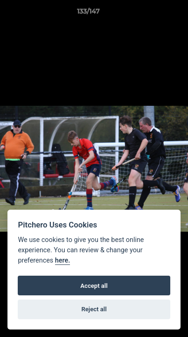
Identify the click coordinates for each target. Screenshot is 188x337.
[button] (154, 13)
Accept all (93, 285)
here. (62, 260)
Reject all (93, 309)
